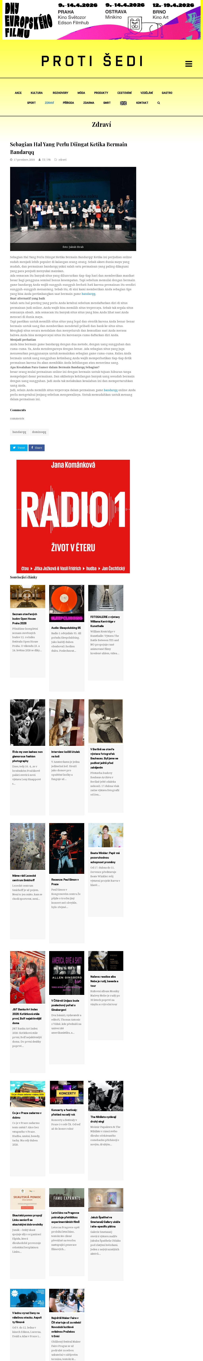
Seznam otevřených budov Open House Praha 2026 (24, 619)
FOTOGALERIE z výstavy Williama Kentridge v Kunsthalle (105, 622)
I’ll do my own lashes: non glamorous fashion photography (27, 743)
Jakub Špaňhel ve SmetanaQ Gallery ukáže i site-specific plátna (105, 1155)
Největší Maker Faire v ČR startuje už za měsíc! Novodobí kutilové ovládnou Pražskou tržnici (66, 1246)
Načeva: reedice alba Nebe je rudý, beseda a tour (104, 941)
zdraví (62, 159)
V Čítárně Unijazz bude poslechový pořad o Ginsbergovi (65, 965)
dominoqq (39, 432)
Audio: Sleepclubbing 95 (66, 628)
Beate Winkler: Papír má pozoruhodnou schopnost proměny (105, 831)
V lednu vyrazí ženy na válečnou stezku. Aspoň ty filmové (27, 1237)
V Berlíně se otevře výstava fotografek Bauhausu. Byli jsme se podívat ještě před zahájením (104, 745)
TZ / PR (46, 159)
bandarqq (88, 293)
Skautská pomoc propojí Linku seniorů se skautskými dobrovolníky (27, 1153)
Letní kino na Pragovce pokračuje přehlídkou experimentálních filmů (65, 1150)
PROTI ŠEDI (93, 61)
